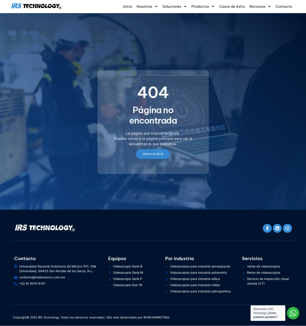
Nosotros (147, 6)
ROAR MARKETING (156, 317)
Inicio (127, 6)
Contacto (284, 6)
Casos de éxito (232, 6)
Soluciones (174, 6)
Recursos (260, 6)
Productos (203, 6)
